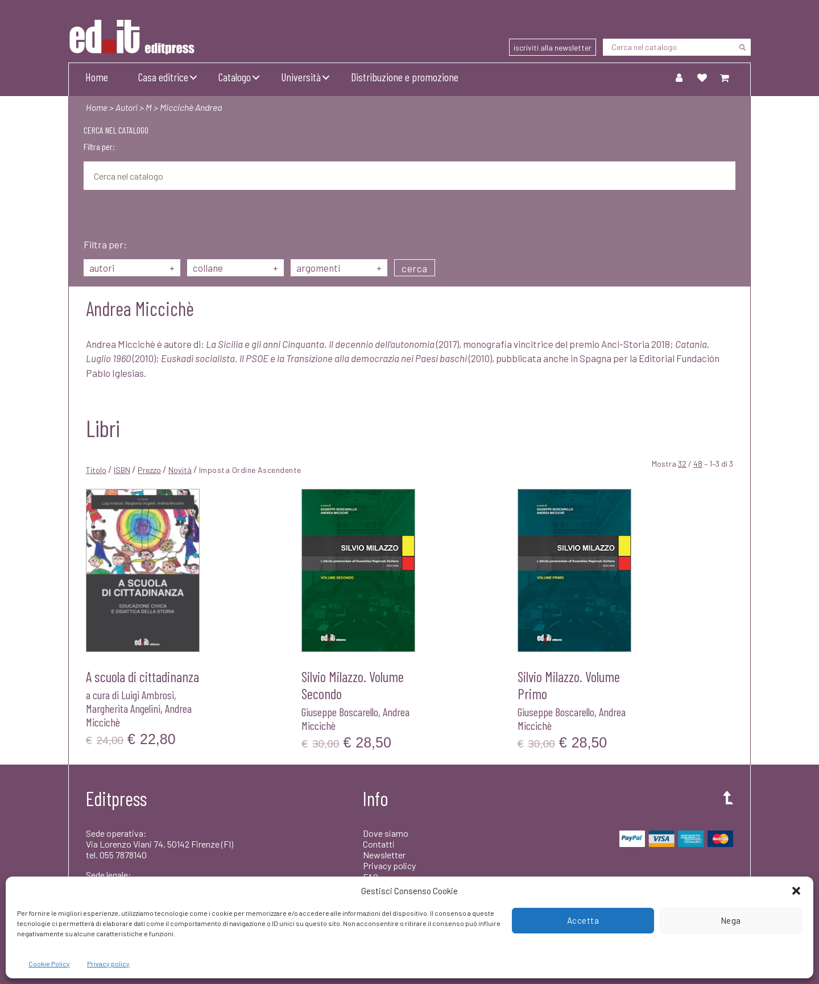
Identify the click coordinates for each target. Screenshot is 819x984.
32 (682, 463)
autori (132, 267)
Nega (731, 920)
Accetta (583, 920)
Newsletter (384, 854)
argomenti (339, 267)
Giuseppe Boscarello (339, 712)
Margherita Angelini (123, 708)
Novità (180, 470)
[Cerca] (742, 47)
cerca (415, 268)
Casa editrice (163, 77)
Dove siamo (385, 833)
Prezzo (149, 470)
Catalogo (234, 77)
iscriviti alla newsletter (553, 47)
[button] (796, 890)
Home (96, 77)
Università (301, 77)
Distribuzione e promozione (404, 77)
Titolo (96, 470)
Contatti (379, 843)
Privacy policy (108, 964)
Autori (127, 107)
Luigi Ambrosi (147, 694)
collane (235, 267)
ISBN (122, 470)
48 (697, 463)
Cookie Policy (49, 964)
